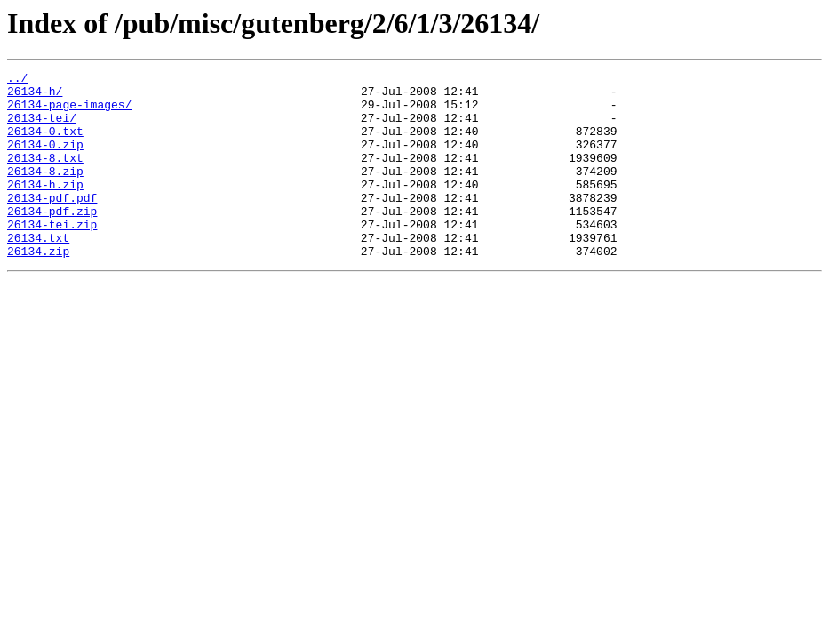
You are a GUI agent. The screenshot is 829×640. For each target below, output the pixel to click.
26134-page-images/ (69, 112)
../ (17, 80)
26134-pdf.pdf (52, 224)
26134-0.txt (45, 144)
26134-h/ (34, 96)
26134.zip (38, 288)
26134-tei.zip (52, 256)
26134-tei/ (41, 128)
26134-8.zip (45, 192)
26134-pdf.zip (52, 240)
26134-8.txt (45, 176)
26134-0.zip (45, 160)
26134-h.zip (45, 208)
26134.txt (38, 272)
